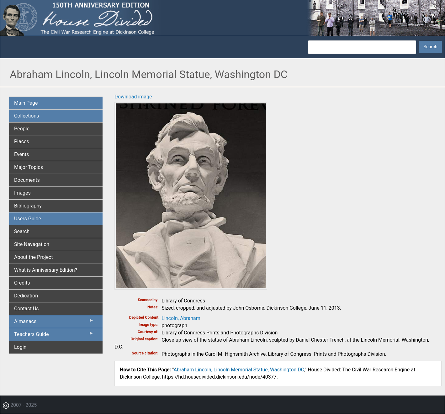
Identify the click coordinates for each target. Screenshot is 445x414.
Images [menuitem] (22, 193)
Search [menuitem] (21, 231)
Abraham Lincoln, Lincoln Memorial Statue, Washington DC (238, 370)
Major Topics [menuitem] (28, 167)
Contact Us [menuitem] (26, 309)
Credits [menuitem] (22, 283)
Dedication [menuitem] (26, 296)
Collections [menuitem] (26, 116)
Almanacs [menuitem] (54, 323)
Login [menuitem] (20, 347)
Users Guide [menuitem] (27, 219)
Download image (133, 97)
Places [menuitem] (21, 141)
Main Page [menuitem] (26, 103)
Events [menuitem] (21, 154)
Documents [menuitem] (27, 180)
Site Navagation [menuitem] (31, 244)
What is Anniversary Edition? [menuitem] (45, 270)
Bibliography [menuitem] (28, 206)
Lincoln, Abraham (181, 318)
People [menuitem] (21, 129)
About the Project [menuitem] (33, 257)
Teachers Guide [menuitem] (54, 336)
